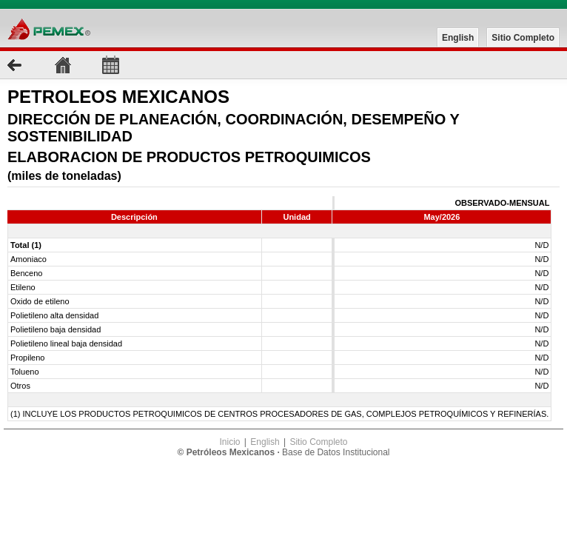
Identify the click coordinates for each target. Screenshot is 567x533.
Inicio (229, 442)
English (458, 38)
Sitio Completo (522, 38)
